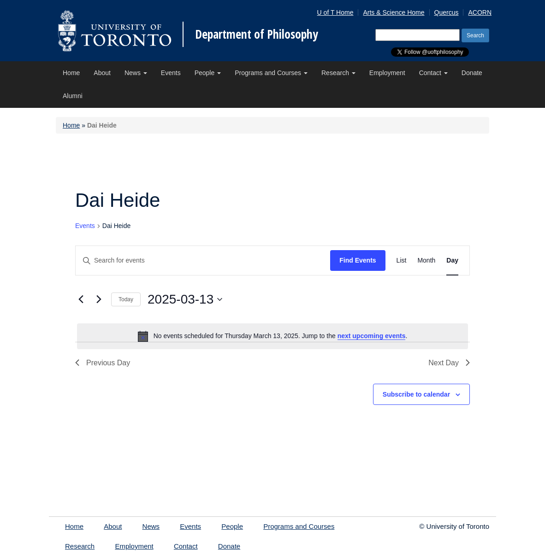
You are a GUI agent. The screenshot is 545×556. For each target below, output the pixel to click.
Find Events (357, 260)
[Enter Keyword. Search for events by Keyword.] (203, 260)
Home (71, 72)
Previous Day (102, 363)
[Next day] (98, 299)
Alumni (73, 95)
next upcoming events (372, 335)
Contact (433, 72)
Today (125, 299)
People (208, 72)
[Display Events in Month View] (426, 260)
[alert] (272, 336)
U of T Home (335, 12)
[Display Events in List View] (402, 260)
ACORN (480, 12)
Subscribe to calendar (416, 394)
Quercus (446, 12)
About (102, 72)
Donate (472, 72)
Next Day (449, 363)
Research (338, 72)
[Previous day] (80, 299)
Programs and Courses (271, 72)
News (135, 72)
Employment (387, 72)
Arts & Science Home (393, 12)
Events (171, 72)
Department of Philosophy (256, 34)
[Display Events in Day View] (452, 260)
